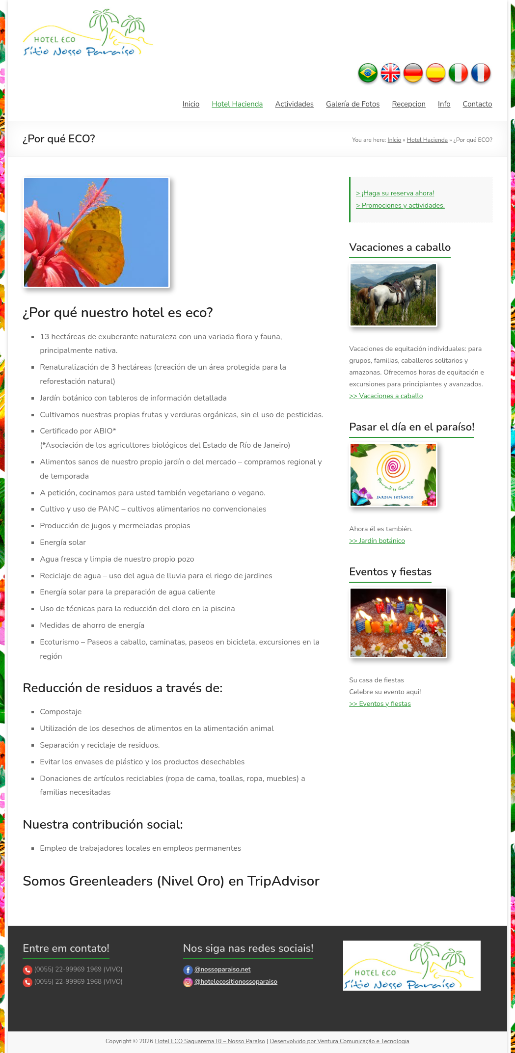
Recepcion (409, 104)
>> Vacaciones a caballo (386, 396)
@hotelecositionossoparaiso (235, 981)
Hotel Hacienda (237, 104)
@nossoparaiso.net (222, 969)
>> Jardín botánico (377, 540)
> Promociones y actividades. (400, 205)
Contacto (477, 104)
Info (444, 104)
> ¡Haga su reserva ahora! (395, 193)
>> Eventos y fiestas (380, 703)
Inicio (191, 104)
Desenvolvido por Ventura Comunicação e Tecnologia (339, 1041)
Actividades (294, 104)
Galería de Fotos (352, 104)
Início (395, 140)
